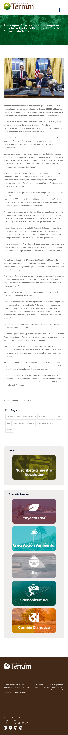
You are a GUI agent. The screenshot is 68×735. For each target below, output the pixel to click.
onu (8, 423)
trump (9, 430)
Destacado (43, 417)
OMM (58, 417)
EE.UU (52, 417)
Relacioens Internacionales (23, 423)
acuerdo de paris (13, 417)
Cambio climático (29, 417)
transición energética (45, 423)
